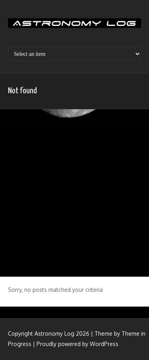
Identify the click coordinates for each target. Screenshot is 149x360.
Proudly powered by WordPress (77, 343)
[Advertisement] (74, 192)
